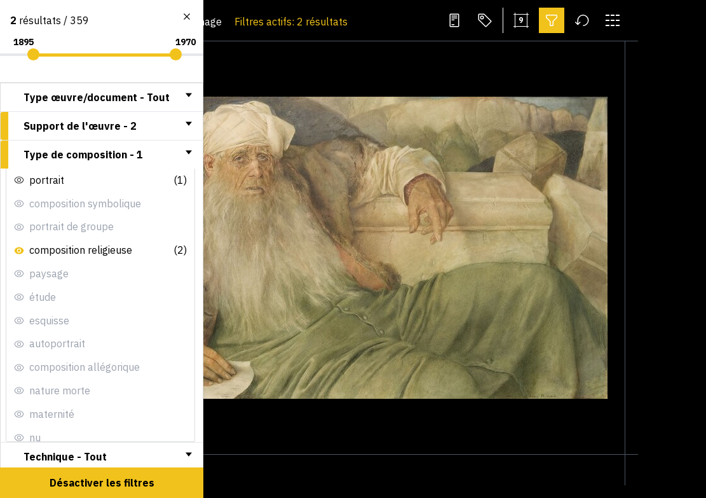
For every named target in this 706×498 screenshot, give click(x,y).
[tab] (102, 97)
